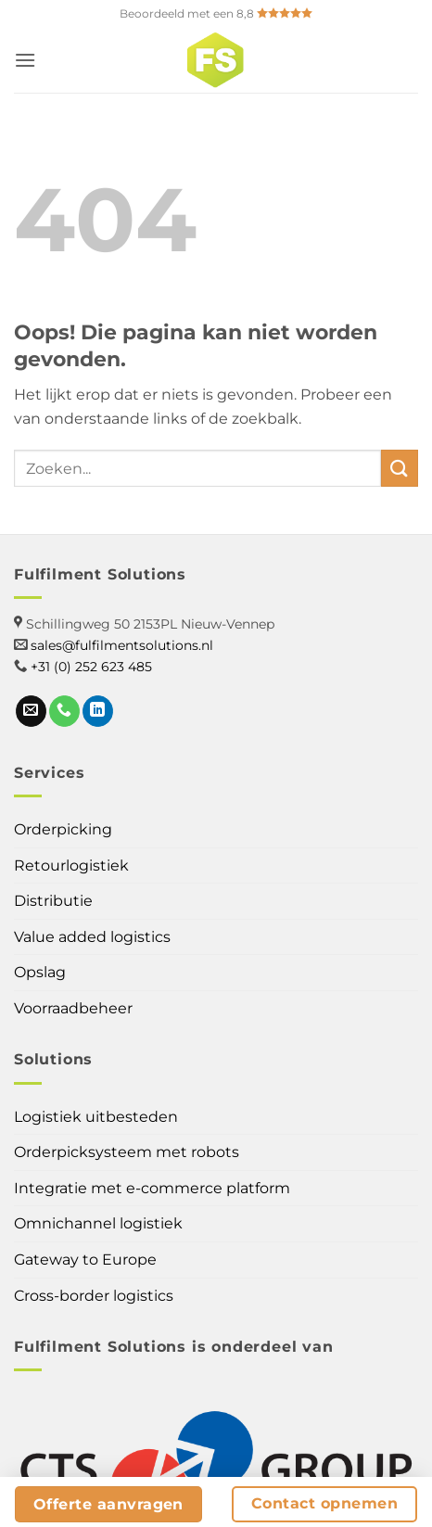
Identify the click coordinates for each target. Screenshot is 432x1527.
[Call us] (64, 711)
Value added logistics (92, 937)
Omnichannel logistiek (98, 1223)
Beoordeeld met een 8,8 (216, 13)
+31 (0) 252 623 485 (91, 666)
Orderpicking (63, 829)
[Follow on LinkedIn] (98, 711)
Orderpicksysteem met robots (126, 1152)
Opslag (40, 972)
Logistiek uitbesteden (96, 1117)
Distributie (53, 901)
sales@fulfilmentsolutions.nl (122, 645)
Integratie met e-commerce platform (152, 1188)
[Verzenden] (399, 468)
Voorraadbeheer (73, 1008)
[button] (25, 60)
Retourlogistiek (71, 865)
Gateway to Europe (85, 1259)
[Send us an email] (31, 711)
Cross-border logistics (93, 1295)
